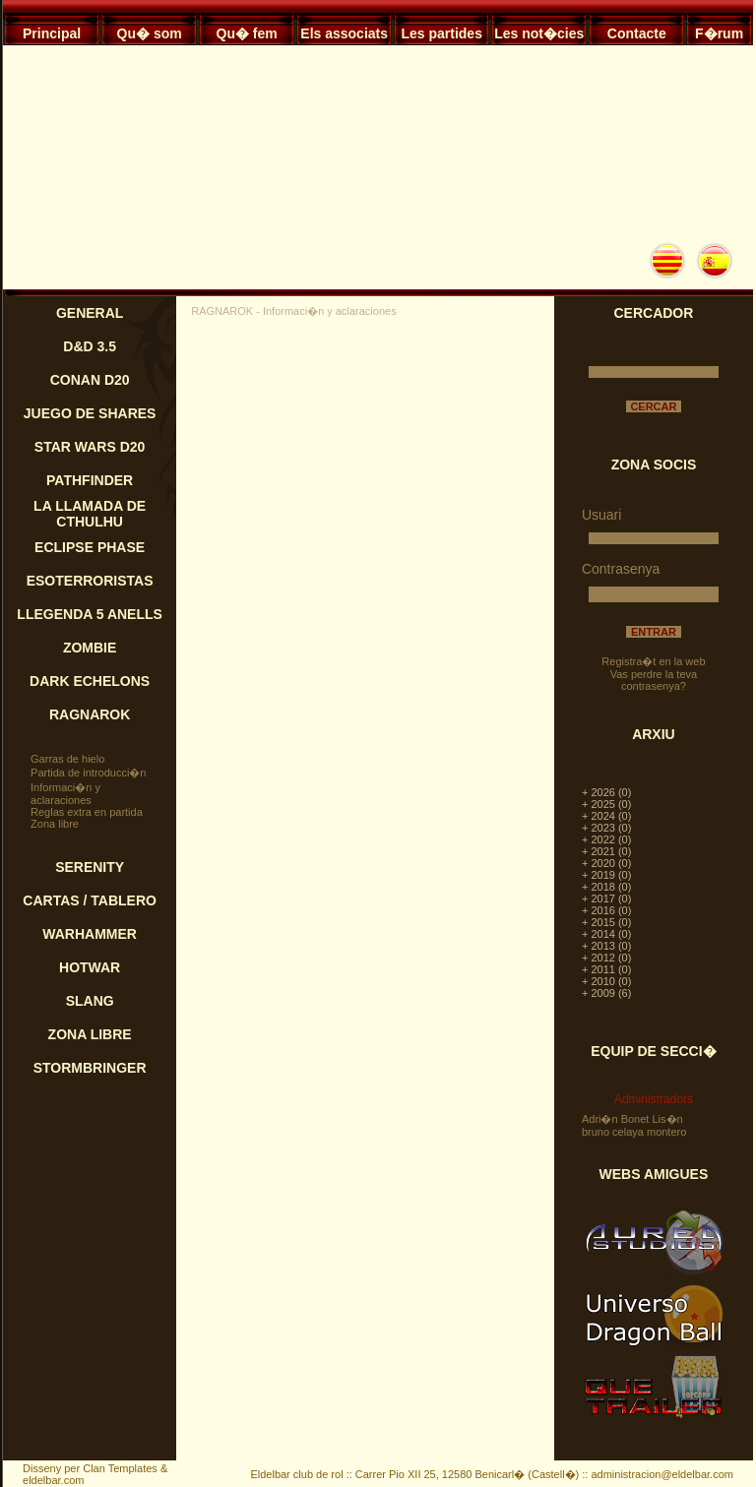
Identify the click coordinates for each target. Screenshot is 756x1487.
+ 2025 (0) (606, 804)
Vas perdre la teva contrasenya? (653, 680)
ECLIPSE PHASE (89, 547)
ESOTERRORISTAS (90, 581)
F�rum (719, 33)
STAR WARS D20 (90, 447)
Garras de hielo (67, 759)
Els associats (344, 33)
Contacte (636, 33)
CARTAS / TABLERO (90, 900)
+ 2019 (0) (606, 875)
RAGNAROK (89, 714)
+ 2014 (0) (606, 934)
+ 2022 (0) (606, 839)
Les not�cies (539, 33)
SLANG (90, 1001)
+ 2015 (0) (606, 922)
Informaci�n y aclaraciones (65, 793)
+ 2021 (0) (606, 851)
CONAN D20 (90, 380)
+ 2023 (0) (606, 828)
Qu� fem (247, 33)
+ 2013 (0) (606, 946)
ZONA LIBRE (90, 1034)
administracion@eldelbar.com (661, 1474)
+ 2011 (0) (606, 969)
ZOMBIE (89, 647)
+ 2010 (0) (606, 981)
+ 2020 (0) (606, 863)
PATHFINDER (89, 480)
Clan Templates (120, 1468)
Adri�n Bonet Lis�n (632, 1119)
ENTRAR (653, 632)
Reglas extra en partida (87, 812)
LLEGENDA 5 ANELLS (89, 614)
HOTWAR (89, 967)
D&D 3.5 (89, 346)
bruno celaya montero (634, 1132)
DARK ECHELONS (90, 681)
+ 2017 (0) (606, 898)
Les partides (441, 33)
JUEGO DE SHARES (90, 413)
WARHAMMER (89, 934)
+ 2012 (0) (606, 957)
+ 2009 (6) (606, 993)
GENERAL (89, 313)
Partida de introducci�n (88, 772)
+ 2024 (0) (606, 816)
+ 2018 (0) (606, 887)
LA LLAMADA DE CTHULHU (89, 513)
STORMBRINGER (90, 1068)
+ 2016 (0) (606, 910)
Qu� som (149, 33)
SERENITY (89, 867)
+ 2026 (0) (606, 792)
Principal (52, 33)
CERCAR (653, 406)
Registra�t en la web (653, 661)
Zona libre (55, 824)
